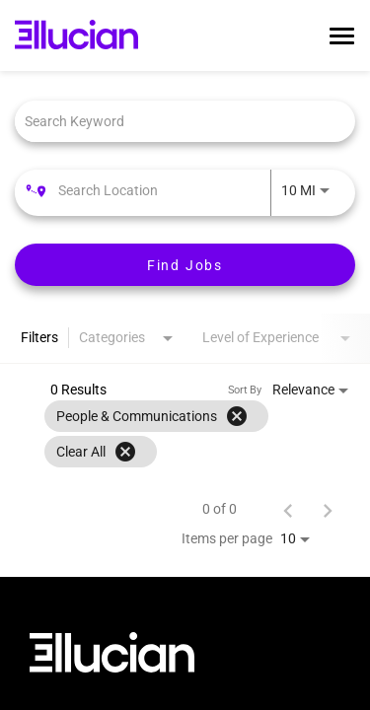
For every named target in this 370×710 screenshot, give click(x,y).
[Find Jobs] (185, 265)
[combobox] (175, 121)
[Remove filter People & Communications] (237, 416)
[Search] (185, 265)
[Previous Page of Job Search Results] (288, 509)
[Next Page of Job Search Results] (327, 509)
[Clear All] (125, 451)
